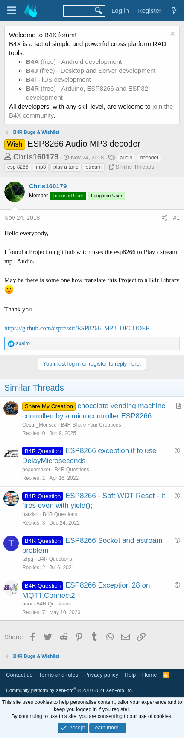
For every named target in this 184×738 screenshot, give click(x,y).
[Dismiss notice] (171, 34)
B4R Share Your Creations (91, 425)
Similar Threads (135, 167)
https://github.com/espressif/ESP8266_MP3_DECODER (77, 328)
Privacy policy (101, 675)
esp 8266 (17, 167)
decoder (149, 158)
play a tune (66, 167)
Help (130, 675)
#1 (176, 217)
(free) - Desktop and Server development (91, 70)
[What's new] (174, 10)
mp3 (41, 167)
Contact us (19, 675)
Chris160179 (35, 157)
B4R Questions (72, 470)
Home (149, 675)
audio (126, 158)
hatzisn (30, 514)
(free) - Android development (74, 61)
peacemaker (36, 470)
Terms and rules (58, 675)
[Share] (164, 218)
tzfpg (27, 559)
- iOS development (58, 79)
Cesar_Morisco (39, 425)
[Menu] (12, 10)
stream (94, 167)
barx (27, 604)
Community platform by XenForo (69, 690)
